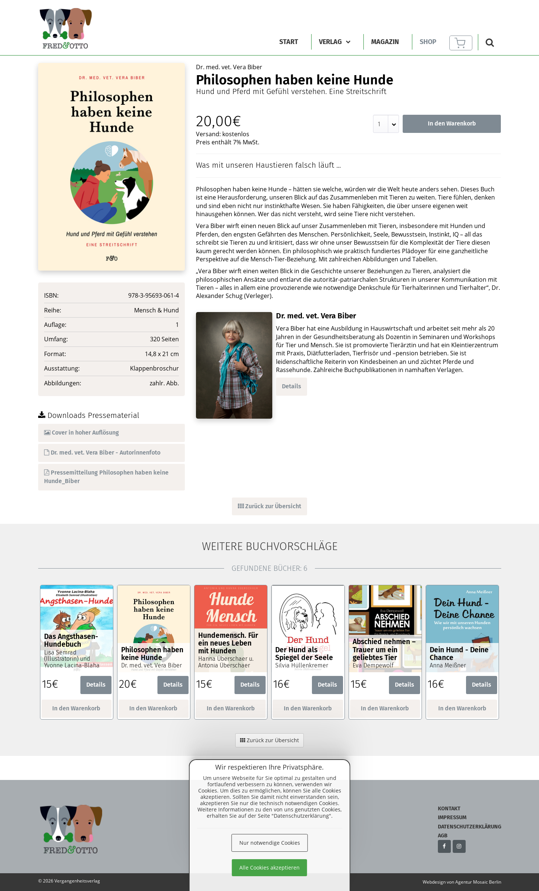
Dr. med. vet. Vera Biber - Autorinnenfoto (102, 452)
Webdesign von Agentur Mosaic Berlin (462, 882)
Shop (428, 42)
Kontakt (449, 808)
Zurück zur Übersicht (269, 506)
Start (288, 42)
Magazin (385, 42)
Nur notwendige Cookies (269, 842)
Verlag (334, 42)
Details (291, 386)
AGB (442, 836)
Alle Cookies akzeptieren (269, 867)
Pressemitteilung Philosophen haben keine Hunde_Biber (106, 477)
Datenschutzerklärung (469, 827)
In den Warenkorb (452, 123)
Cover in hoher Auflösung (81, 432)
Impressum (452, 817)
